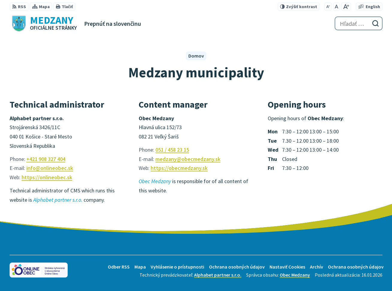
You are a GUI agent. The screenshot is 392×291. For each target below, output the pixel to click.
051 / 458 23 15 (172, 149)
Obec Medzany (295, 275)
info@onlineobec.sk (49, 168)
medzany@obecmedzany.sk (187, 159)
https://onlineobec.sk (47, 177)
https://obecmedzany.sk (179, 168)
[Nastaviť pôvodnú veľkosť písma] (336, 6)
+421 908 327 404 (45, 159)
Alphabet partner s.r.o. (217, 275)
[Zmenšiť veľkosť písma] (328, 6)
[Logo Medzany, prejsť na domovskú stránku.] (43, 23)
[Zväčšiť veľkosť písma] (346, 6)
